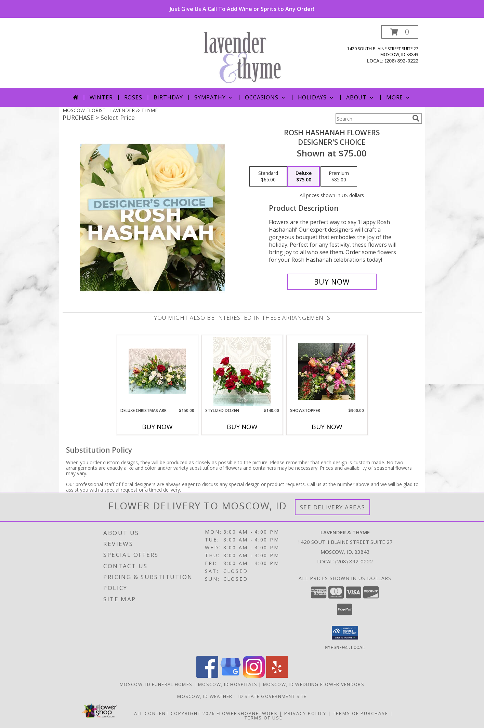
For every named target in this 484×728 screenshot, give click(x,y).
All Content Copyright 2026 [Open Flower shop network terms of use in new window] (174, 713)
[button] (399, 32)
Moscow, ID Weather (204, 696)
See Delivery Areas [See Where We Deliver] (332, 507)
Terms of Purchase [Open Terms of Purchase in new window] (360, 713)
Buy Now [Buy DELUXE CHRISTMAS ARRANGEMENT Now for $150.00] (157, 426)
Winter (101, 97)
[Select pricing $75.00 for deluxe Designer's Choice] (303, 177)
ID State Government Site (272, 696)
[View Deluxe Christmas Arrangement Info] (157, 371)
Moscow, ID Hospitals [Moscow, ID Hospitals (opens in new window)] (227, 684)
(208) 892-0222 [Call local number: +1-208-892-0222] (401, 60)
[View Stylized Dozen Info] (242, 371)
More (398, 97)
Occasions (265, 97)
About (360, 97)
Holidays (316, 97)
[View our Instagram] (254, 675)
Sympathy (214, 97)
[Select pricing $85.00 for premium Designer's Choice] (339, 177)
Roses (133, 97)
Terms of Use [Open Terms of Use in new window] (264, 717)
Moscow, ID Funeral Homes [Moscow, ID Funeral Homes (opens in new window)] (156, 684)
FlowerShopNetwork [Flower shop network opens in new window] (247, 713)
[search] (415, 118)
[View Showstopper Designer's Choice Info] (326, 371)
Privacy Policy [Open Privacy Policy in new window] (305, 713)
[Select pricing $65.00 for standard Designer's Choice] (268, 177)
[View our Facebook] (207, 675)
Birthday (168, 97)
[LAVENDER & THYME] (244, 56)
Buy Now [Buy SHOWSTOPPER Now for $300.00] (327, 426)
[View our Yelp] (277, 675)
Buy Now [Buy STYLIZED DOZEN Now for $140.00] (242, 426)
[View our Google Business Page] (230, 675)
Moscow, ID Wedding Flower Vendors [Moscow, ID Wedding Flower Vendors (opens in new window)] (313, 684)
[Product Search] (372, 118)
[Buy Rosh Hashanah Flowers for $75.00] (332, 282)
